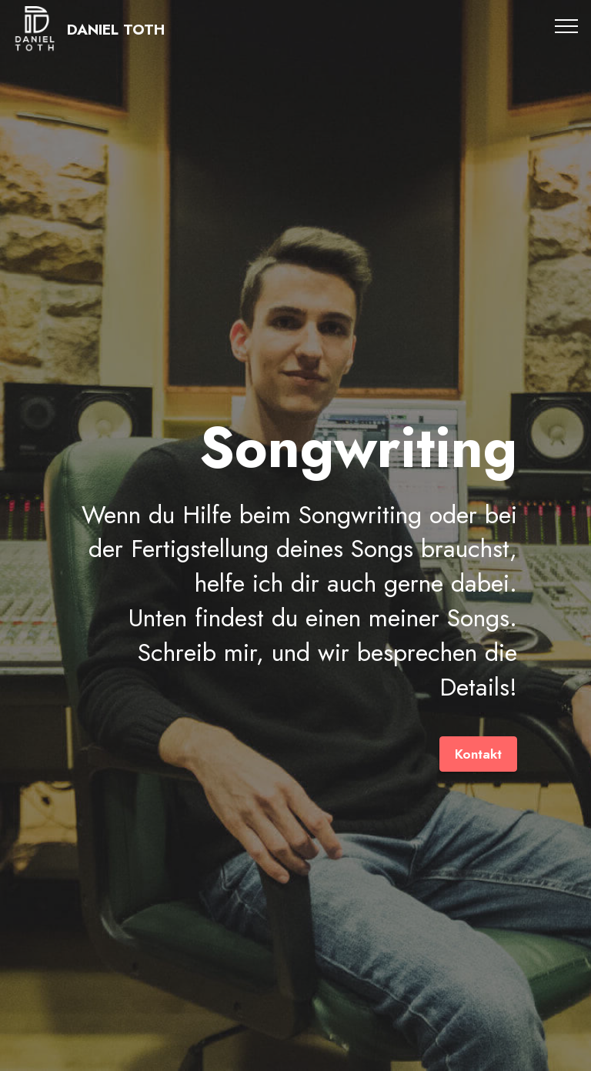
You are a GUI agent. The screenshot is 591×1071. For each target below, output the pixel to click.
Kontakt (478, 754)
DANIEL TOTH (116, 29)
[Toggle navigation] (567, 25)
